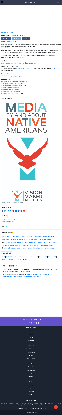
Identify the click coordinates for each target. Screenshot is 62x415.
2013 (24, 256)
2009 (40, 256)
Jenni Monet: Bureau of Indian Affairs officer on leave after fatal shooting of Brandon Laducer (30, 242)
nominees (56, 68)
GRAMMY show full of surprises (10, 88)
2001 (21, 259)
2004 (8, 259)
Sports (31, 388)
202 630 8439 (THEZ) (9, 221)
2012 (28, 256)
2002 (17, 259)
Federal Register (31, 352)
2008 (45, 256)
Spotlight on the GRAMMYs (9, 90)
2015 (15, 256)
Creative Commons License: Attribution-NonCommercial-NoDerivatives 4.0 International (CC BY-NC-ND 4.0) (26, 275)
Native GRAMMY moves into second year (13, 81)
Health (31, 355)
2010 (36, 256)
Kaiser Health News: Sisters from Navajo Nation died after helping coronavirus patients (28, 248)
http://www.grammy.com (15, 76)
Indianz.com (35, 413)
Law (31, 373)
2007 (49, 256)
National (31, 377)
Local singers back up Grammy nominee (12, 63)
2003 (12, 259)
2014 (20, 256)
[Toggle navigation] (58, 2)
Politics (31, 385)
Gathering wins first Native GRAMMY (12, 85)
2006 (54, 256)
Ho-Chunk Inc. (49, 403)
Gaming (30, 3)
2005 (3, 259)
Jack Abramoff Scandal (31, 367)
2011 (32, 256)
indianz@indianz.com (10, 219)
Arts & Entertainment (31, 328)
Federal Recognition (31, 349)
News (25, 3)
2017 (7, 256)
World (31, 395)
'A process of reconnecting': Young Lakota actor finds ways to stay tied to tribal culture (28, 239)
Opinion (31, 382)
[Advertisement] (31, 19)
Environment (31, 346)
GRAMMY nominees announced (10, 92)
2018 (3, 256)
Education (31, 340)
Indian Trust (31, 364)
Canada (31, 334)
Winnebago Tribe (39, 405)
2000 (25, 259)
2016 (11, 256)
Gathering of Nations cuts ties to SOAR (12, 83)
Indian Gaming (31, 358)
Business (31, 331)
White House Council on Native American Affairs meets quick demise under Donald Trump (28, 236)
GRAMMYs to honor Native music (10, 94)
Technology (31, 391)
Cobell (31, 337)
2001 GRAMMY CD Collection (24, 68)
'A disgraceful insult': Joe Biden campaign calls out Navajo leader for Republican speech (28, 245)
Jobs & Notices (31, 370)
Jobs (34, 3)
